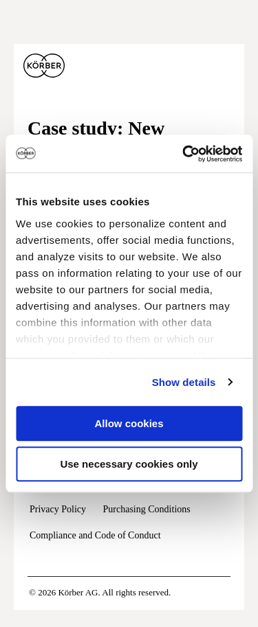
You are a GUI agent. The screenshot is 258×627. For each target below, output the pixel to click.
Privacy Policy (58, 509)
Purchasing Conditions (147, 509)
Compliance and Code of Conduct (95, 535)
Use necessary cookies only (128, 464)
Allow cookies (128, 423)
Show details (184, 382)
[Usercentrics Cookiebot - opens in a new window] (183, 154)
